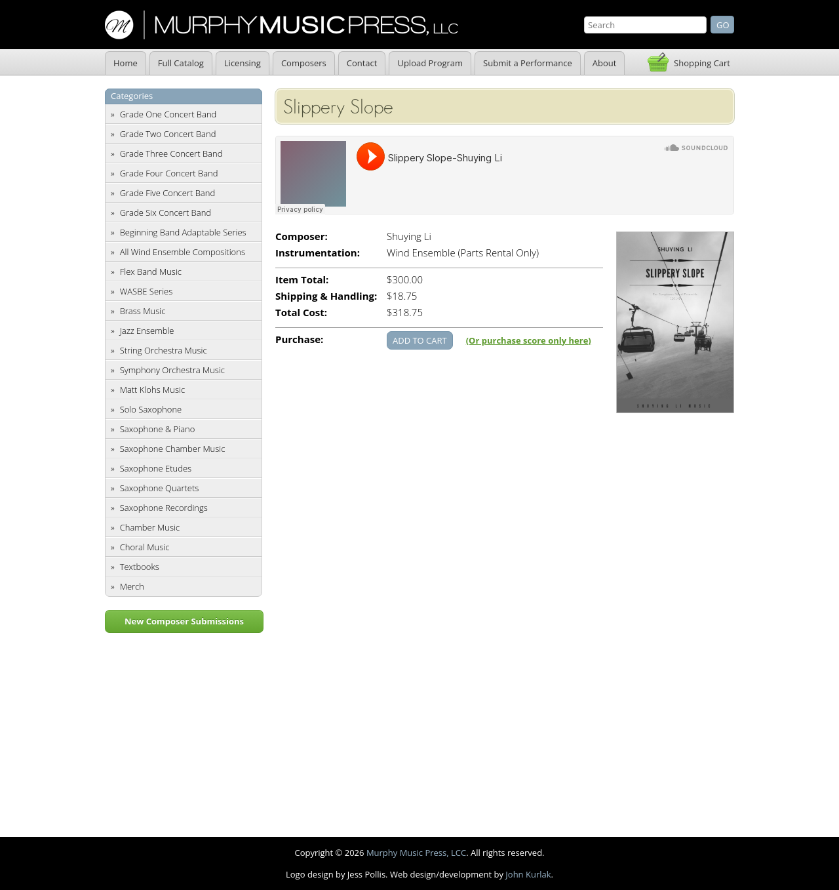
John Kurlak (528, 874)
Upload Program (430, 63)
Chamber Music (150, 527)
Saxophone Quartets (159, 488)
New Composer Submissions (184, 621)
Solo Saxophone (151, 409)
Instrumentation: (317, 253)
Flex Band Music (151, 271)
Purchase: (299, 339)
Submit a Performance (527, 63)
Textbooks (139, 567)
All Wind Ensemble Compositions (182, 252)
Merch (132, 586)
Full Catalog (181, 63)
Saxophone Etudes (155, 468)
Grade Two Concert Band (168, 134)
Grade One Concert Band (168, 114)
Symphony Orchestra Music (172, 370)
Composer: (301, 236)
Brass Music (143, 311)
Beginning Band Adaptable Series (183, 232)
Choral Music (145, 547)
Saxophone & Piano (157, 429)
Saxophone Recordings (164, 508)
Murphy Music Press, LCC (416, 853)
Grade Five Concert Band (167, 193)
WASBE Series (146, 291)
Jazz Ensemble (147, 330)
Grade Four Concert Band (169, 173)
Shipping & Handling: (326, 296)
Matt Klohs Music (152, 389)
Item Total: (301, 280)
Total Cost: (301, 312)
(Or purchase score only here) (528, 340)
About (605, 63)
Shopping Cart (702, 63)
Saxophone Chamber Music (172, 449)
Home (125, 63)
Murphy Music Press (281, 24)
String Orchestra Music (163, 350)
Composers (303, 63)
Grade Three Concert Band (171, 153)
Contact (362, 63)
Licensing (242, 63)
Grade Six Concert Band (165, 212)
